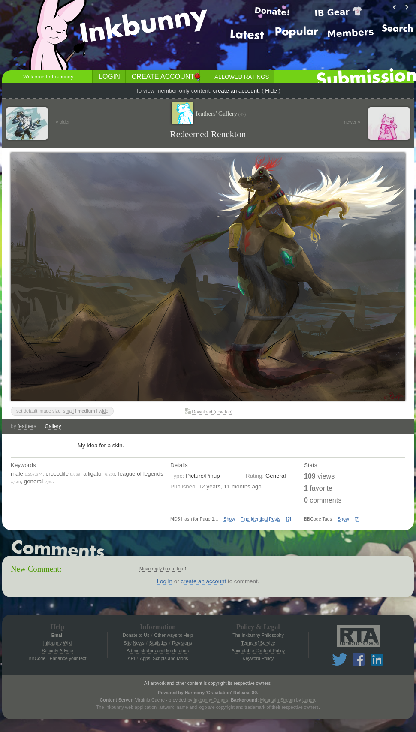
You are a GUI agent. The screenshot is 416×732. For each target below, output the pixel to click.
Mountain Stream (277, 699)
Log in (164, 581)
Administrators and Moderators (158, 650)
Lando (308, 699)
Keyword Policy (258, 658)
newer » (352, 121)
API (131, 658)
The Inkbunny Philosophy (258, 635)
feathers (27, 426)
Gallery (53, 426)
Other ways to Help (173, 635)
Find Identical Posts (260, 518)
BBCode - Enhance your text (57, 658)
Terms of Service (258, 642)
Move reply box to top (161, 568)
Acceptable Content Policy (258, 650)
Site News (134, 642)
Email (57, 635)
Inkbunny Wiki (57, 642)
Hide (271, 90)
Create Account (163, 76)
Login (109, 76)
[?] (288, 518)
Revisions (182, 642)
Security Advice (57, 650)
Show (229, 518)
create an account (236, 90)
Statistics (158, 642)
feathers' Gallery (221, 113)
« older (63, 121)
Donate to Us (136, 635)
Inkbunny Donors (210, 699)
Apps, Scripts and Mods (164, 658)
